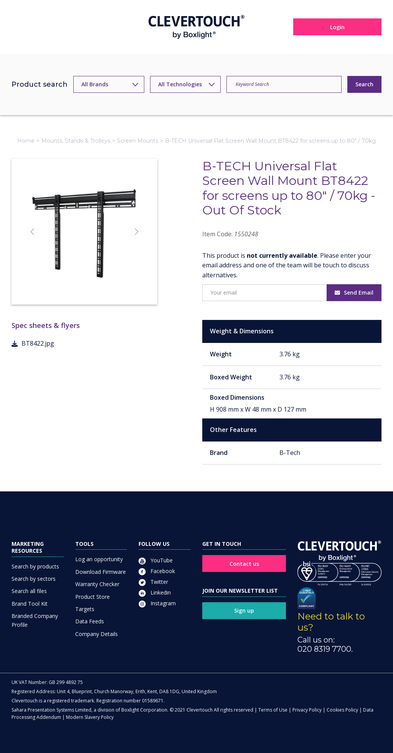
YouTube (156, 560)
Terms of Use (272, 710)
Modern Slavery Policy (90, 717)
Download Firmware (100, 571)
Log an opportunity (99, 559)
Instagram (157, 603)
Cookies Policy (342, 710)
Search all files (29, 591)
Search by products (35, 566)
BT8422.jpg (33, 343)
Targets (84, 609)
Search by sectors (34, 578)
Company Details (96, 634)
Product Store (92, 596)
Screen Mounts (137, 140)
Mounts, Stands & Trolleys (75, 140)
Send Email (354, 292)
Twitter (153, 581)
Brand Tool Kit (30, 603)
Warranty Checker (97, 584)
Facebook (157, 571)
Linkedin (155, 592)
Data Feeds (89, 621)
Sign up (244, 610)
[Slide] (84, 284)
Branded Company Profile (35, 620)
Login (337, 27)
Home (26, 140)
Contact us (244, 563)
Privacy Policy (307, 710)
